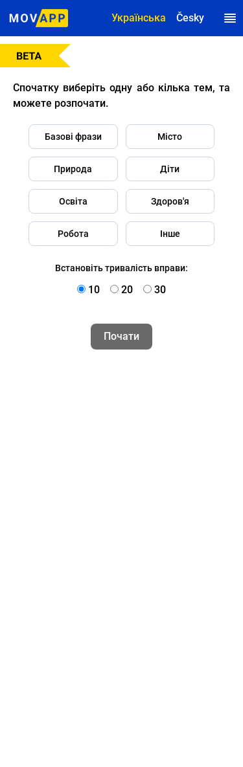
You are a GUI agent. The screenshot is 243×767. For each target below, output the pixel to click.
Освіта (73, 201)
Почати (121, 336)
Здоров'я (170, 201)
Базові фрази (73, 136)
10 (94, 289)
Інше (170, 233)
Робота (73, 233)
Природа (73, 169)
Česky (190, 18)
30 (160, 289)
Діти (169, 169)
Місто (169, 136)
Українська (138, 18)
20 (127, 289)
